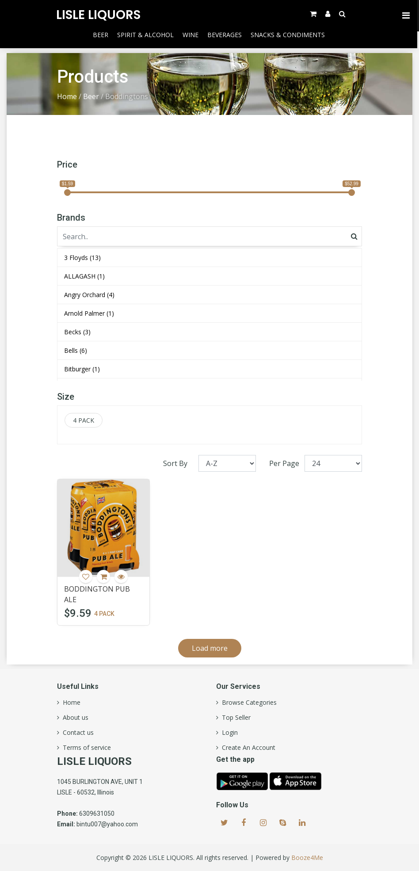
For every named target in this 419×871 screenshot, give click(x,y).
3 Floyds (82, 257)
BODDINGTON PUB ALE (97, 594)
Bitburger (82, 369)
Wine (191, 35)
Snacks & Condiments (288, 35)
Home (67, 96)
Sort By (175, 463)
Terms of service (85, 748)
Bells (75, 350)
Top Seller (234, 717)
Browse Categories (247, 702)
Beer (101, 35)
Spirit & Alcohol (146, 35)
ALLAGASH (84, 276)
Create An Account (246, 748)
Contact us (76, 733)
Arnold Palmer (89, 313)
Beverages (225, 35)
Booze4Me (307, 857)
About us (73, 717)
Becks (77, 332)
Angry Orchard (89, 294)
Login (228, 733)
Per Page (284, 463)
